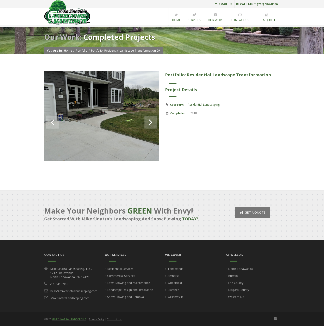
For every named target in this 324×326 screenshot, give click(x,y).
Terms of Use (114, 319)
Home (68, 50)
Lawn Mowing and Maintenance (128, 283)
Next (150, 122)
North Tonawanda (240, 269)
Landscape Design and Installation (130, 290)
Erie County (235, 283)
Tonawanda (175, 269)
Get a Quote (253, 212)
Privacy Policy (96, 319)
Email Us (223, 4)
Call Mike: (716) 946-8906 (257, 4)
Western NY (236, 297)
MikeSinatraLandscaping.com (69, 298)
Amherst (173, 276)
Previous (52, 122)
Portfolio (81, 50)
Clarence (173, 290)
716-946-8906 (59, 284)
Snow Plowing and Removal (125, 297)
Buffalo (233, 276)
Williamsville (175, 297)
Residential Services (120, 269)
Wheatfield (175, 283)
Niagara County (238, 290)
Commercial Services (121, 276)
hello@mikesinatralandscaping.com (73, 291)
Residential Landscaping (204, 104)
